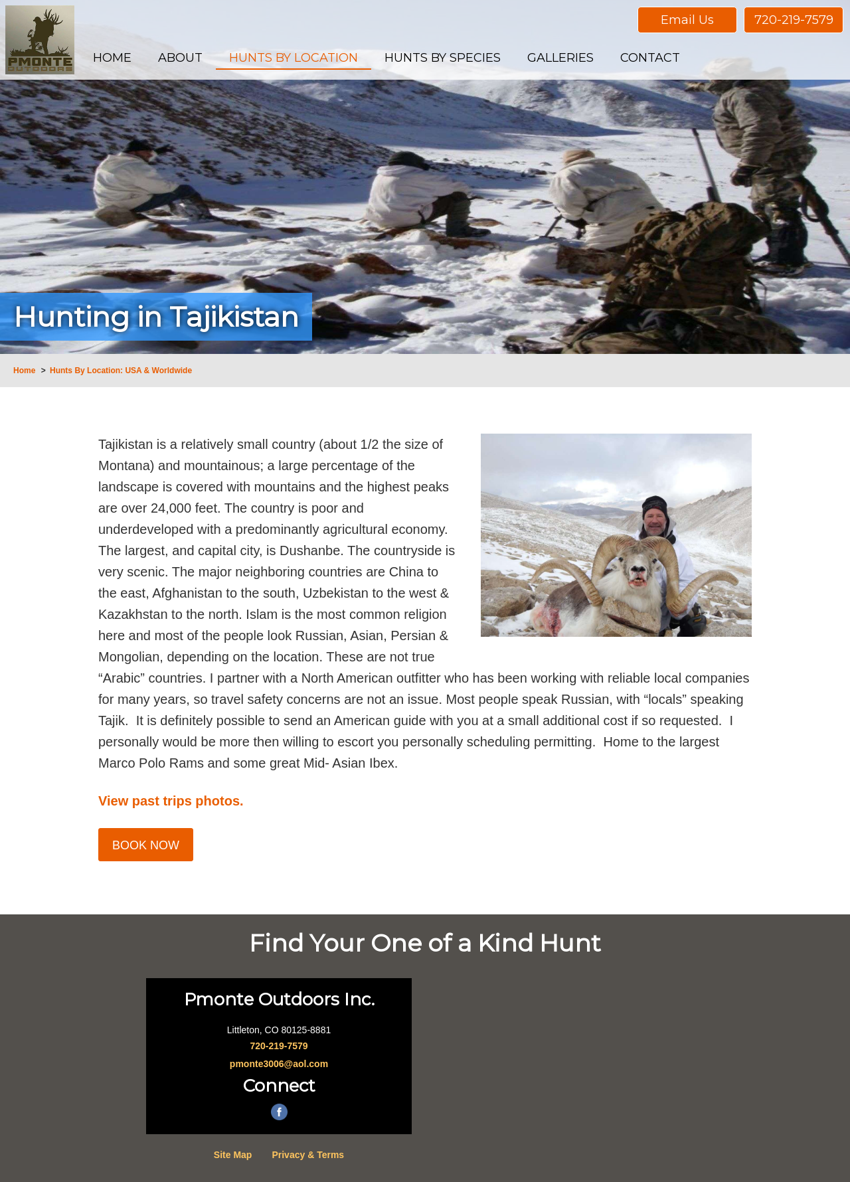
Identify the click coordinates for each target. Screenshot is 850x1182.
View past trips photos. (171, 801)
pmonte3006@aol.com (279, 1063)
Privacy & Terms (308, 1154)
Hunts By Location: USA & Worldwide (121, 370)
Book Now (145, 845)
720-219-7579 (793, 20)
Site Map (233, 1154)
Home (24, 370)
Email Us (687, 20)
